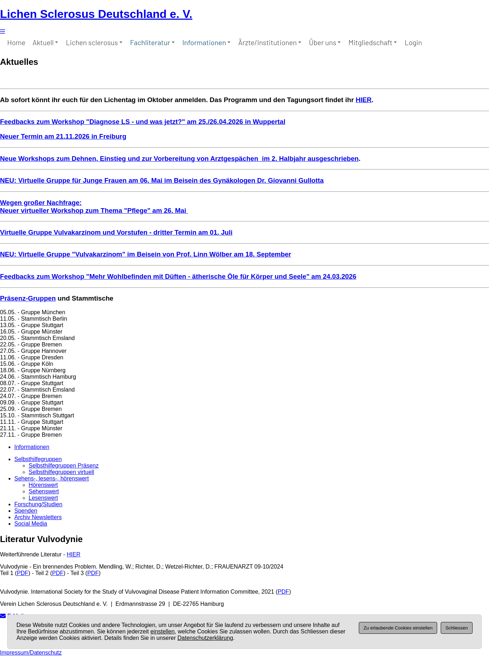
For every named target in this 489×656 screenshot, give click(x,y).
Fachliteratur (152, 42)
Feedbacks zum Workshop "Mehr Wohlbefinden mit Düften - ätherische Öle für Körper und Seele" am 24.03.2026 (178, 276)
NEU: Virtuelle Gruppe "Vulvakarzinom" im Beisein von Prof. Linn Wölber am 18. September (145, 254)
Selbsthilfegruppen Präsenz (64, 466)
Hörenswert (43, 485)
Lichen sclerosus (94, 42)
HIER (364, 100)
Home (16, 42)
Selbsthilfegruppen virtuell (61, 472)
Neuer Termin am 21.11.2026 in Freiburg (63, 136)
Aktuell (45, 42)
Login (413, 42)
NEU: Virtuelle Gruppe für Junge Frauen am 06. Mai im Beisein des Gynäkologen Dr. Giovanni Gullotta (162, 180)
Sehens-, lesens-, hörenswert (51, 478)
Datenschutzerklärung (205, 638)
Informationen (206, 42)
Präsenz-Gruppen (28, 298)
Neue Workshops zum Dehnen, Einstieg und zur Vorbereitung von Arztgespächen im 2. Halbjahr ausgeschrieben (179, 158)
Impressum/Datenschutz (31, 653)
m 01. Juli (217, 232)
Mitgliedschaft (372, 42)
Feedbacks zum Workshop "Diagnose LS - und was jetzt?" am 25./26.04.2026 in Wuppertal (142, 121)
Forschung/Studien (38, 504)
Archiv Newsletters (38, 517)
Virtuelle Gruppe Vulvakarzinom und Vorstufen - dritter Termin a (101, 232)
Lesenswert (43, 498)
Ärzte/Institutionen (269, 42)
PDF (22, 573)
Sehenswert (44, 491)
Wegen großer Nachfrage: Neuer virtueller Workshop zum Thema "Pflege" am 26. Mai (94, 206)
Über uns (325, 42)
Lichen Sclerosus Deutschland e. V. (96, 14)
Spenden (25, 511)
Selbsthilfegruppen (38, 459)
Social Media (30, 524)
